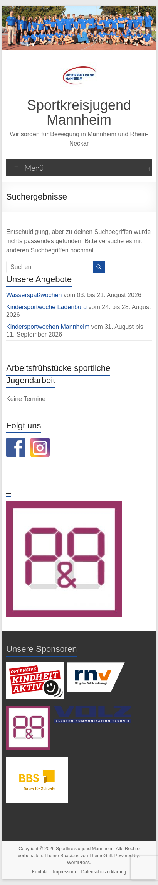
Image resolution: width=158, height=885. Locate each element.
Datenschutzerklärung (103, 872)
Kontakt (40, 872)
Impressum (64, 872)
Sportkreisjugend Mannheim (79, 112)
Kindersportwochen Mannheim (48, 326)
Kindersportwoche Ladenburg (46, 307)
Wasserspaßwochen (34, 295)
